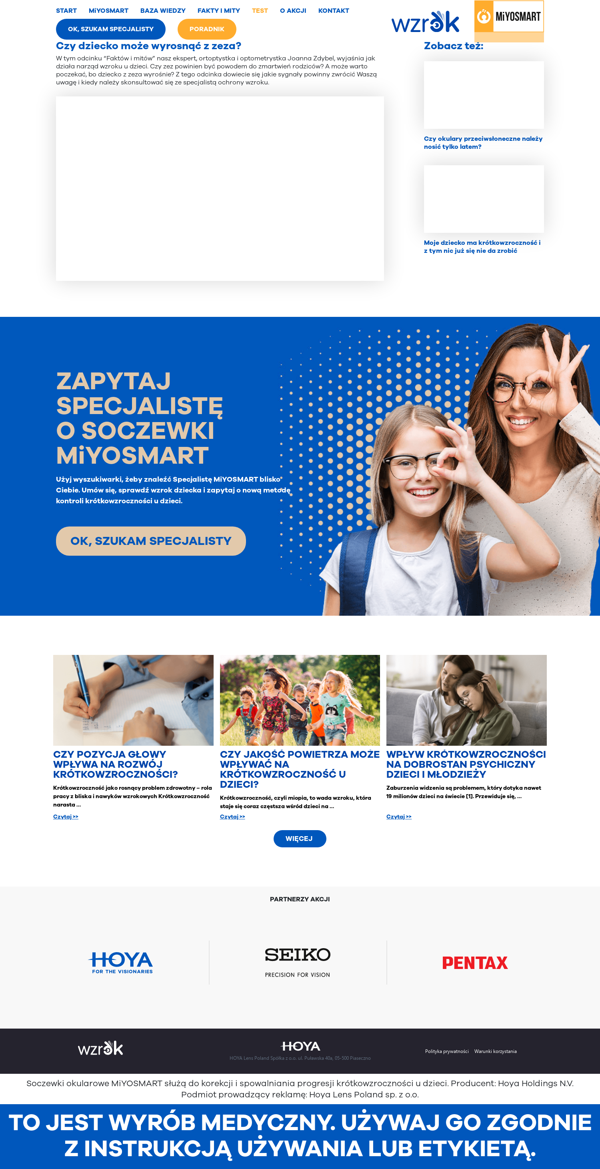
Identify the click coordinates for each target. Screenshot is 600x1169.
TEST (260, 10)
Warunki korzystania (495, 1051)
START (66, 10)
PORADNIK (207, 29)
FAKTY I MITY (219, 10)
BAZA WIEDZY (163, 10)
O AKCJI (293, 10)
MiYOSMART (108, 10)
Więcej (299, 838)
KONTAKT (333, 10)
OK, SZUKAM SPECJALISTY (111, 29)
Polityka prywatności (447, 1051)
